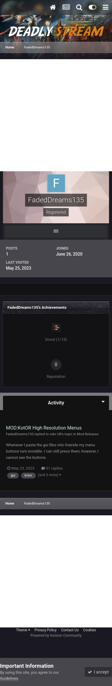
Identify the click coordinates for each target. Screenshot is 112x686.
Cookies (89, 630)
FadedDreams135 (19, 434)
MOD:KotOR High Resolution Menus (44, 428)
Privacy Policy (46, 630)
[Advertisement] (56, 115)
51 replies (52, 468)
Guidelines (9, 678)
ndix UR (55, 434)
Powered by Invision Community (56, 635)
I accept (98, 672)
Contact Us (70, 630)
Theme (23, 630)
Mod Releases (88, 434)
